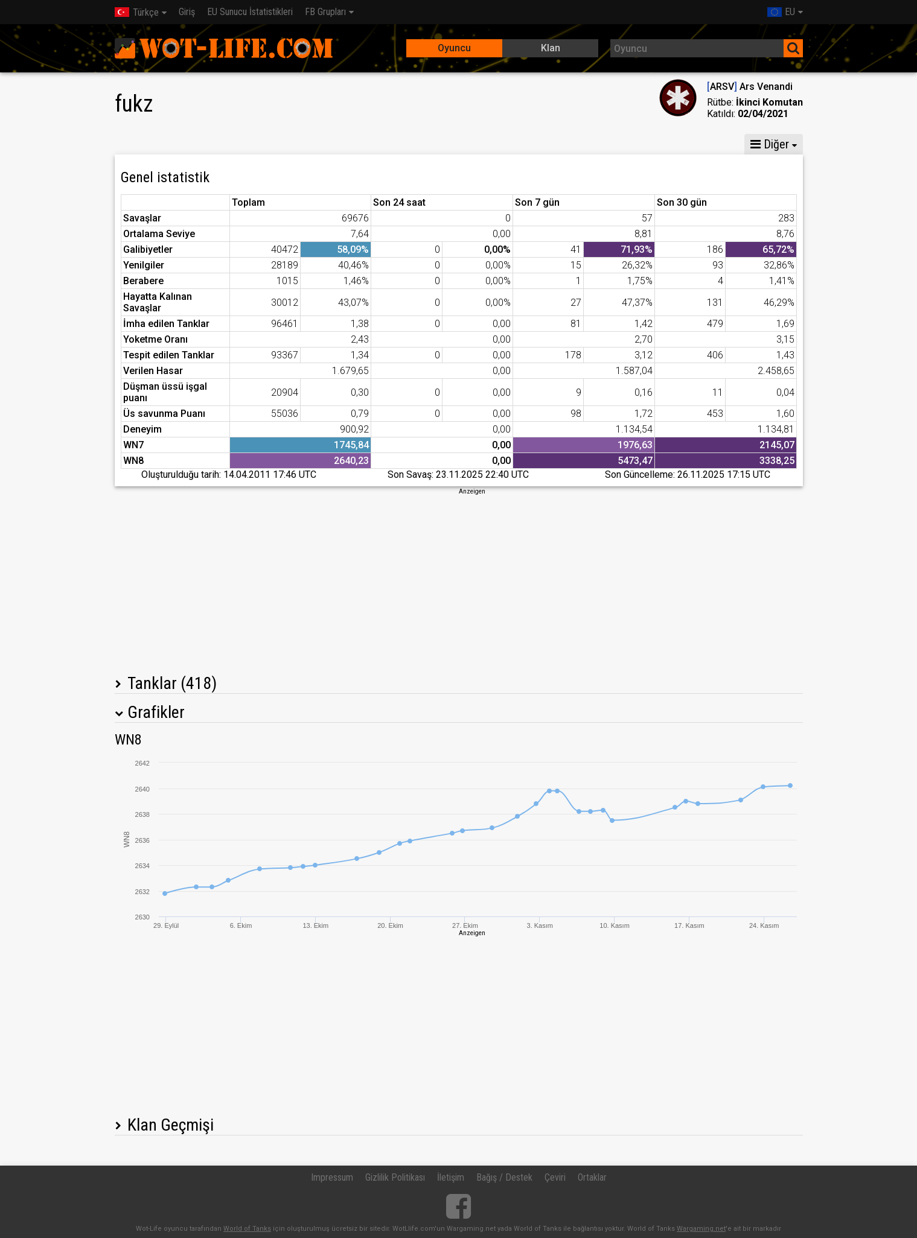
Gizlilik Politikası (395, 1177)
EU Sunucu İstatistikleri (250, 11)
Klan (550, 48)
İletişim (450, 1177)
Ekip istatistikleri (519, 144)
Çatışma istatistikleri (623, 144)
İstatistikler (147, 144)
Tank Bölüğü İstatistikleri (407, 144)
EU (781, 11)
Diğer (769, 144)
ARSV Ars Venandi (750, 86)
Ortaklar (592, 1177)
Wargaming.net (701, 1229)
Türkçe (137, 12)
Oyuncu (454, 48)
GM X (208, 144)
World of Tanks (247, 1229)
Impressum (332, 1177)
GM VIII (261, 144)
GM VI (314, 144)
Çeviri (555, 1177)
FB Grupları (325, 11)
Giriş (187, 11)
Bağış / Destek (504, 1177)
